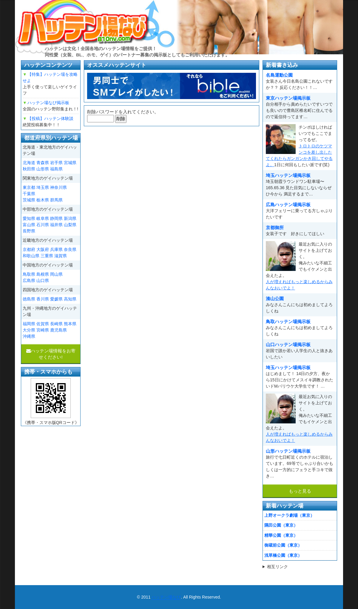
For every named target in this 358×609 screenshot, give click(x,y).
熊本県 (70, 323)
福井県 (56, 224)
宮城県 (70, 162)
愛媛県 (56, 299)
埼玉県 (42, 187)
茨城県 (29, 200)
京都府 (29, 249)
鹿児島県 (58, 330)
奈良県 (70, 249)
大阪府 (42, 249)
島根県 (42, 274)
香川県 (42, 299)
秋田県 (29, 168)
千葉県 (29, 193)
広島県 (29, 280)
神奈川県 (58, 187)
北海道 (29, 162)
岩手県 (56, 162)
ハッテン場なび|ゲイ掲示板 (95, 27)
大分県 (29, 330)
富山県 (29, 224)
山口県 (42, 280)
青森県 (42, 162)
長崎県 (56, 323)
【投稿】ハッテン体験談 (50, 118)
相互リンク (277, 566)
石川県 (42, 224)
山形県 (42, 168)
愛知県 (29, 218)
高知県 (70, 299)
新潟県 (70, 218)
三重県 (47, 255)
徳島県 (29, 299)
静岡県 (56, 218)
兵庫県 (56, 249)
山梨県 (70, 224)
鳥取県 (29, 274)
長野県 (29, 231)
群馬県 (56, 200)
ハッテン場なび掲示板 (48, 102)
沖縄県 (29, 336)
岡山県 (56, 274)
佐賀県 (42, 323)
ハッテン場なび (166, 597)
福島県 (56, 168)
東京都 (29, 187)
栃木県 (42, 200)
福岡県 (29, 323)
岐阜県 (42, 218)
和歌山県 (31, 255)
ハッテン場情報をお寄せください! (50, 354)
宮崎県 (42, 330)
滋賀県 (60, 255)
